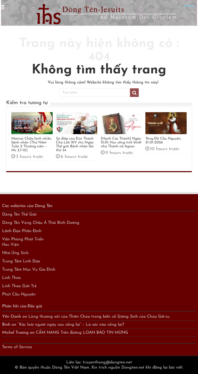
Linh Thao (11, 278)
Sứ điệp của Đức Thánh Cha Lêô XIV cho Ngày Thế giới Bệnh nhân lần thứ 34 (75, 144)
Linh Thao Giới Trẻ (19, 286)
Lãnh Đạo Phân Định (22, 231)
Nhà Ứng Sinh (15, 253)
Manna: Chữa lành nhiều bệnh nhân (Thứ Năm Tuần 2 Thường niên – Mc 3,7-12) (31, 144)
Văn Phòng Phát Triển (23, 239)
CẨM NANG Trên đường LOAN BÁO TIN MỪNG (82, 333)
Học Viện (10, 245)
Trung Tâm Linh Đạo (21, 261)
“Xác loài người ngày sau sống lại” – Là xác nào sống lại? (71, 325)
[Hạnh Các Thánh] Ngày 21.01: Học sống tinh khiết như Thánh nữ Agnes (121, 142)
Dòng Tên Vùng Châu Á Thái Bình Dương (40, 223)
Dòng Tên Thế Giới (19, 214)
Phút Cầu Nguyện (19, 294)
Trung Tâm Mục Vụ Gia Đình (28, 270)
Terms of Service (17, 347)
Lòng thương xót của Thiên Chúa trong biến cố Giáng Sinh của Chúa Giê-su (99, 317)
